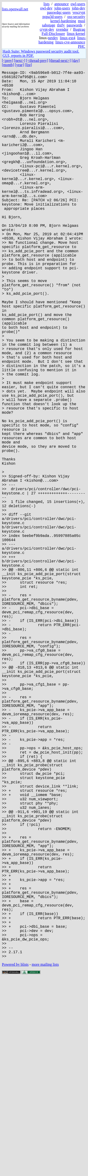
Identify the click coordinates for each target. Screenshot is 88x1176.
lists (46, 4)
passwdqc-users (58, 12)
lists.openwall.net (15, 9)
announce (61, 4)
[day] (76, 61)
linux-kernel (76, 34)
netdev (53, 38)
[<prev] (7, 61)
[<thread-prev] (37, 61)
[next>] (19, 61)
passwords (74, 25)
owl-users (78, 4)
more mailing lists (45, 1162)
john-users (62, 8)
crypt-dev (47, 29)
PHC (81, 46)
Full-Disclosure (53, 34)
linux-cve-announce (70, 42)
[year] (19, 65)
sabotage (48, 25)
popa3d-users (52, 17)
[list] (28, 65)
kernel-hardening (63, 21)
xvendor (62, 29)
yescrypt (79, 12)
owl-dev (46, 8)
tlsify (61, 25)
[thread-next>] (60, 61)
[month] (8, 65)
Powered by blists (15, 1162)
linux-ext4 (67, 38)
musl (81, 21)
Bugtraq (79, 29)
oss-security (76, 17)
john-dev (78, 8)
